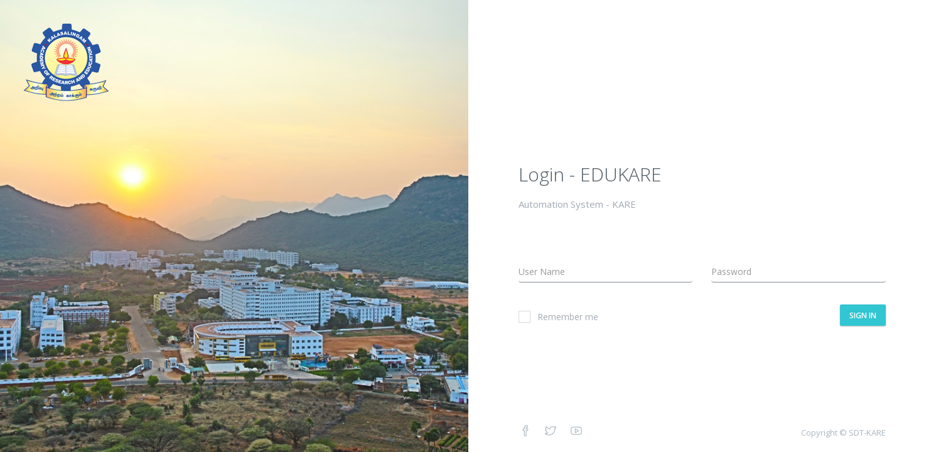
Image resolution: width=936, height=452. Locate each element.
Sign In (862, 315)
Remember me (558, 317)
